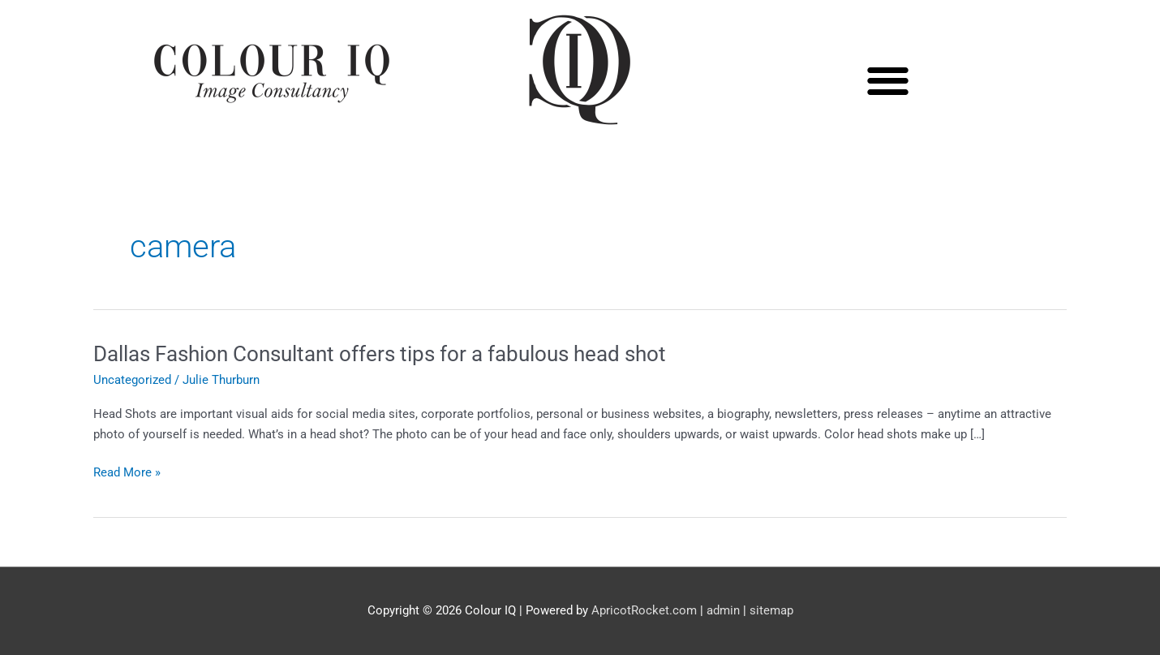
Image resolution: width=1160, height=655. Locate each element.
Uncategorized (132, 380)
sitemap (771, 610)
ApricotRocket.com (644, 610)
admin (723, 610)
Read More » (127, 473)
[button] (888, 80)
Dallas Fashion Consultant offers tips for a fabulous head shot (379, 354)
